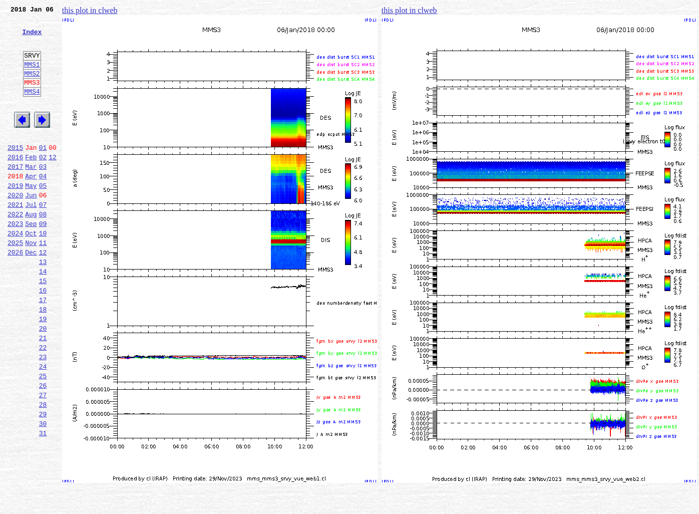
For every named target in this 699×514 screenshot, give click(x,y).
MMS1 (32, 76)
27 (43, 457)
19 (43, 369)
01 (43, 171)
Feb (31, 182)
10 (43, 270)
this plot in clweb (90, 10)
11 (43, 281)
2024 (15, 270)
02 (43, 182)
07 (43, 237)
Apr (31, 204)
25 (43, 435)
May (31, 215)
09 (43, 259)
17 (43, 347)
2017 (15, 193)
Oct (31, 270)
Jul (31, 237)
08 (43, 248)
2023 (15, 259)
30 (43, 490)
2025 (15, 281)
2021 (15, 237)
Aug (31, 248)
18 (43, 358)
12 (53, 182)
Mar (31, 193)
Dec (31, 292)
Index (32, 37)
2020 (15, 226)
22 (43, 402)
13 (43, 303)
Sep (31, 259)
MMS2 (32, 86)
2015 (15, 171)
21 (43, 391)
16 (43, 336)
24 (43, 424)
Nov (31, 281)
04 (43, 204)
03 (43, 193)
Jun (31, 226)
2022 (15, 248)
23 (43, 413)
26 (43, 446)
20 (43, 380)
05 (43, 215)
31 (43, 501)
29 (43, 479)
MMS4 (32, 107)
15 (43, 325)
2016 (15, 182)
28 (43, 468)
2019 (15, 215)
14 (43, 314)
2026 (15, 292)
